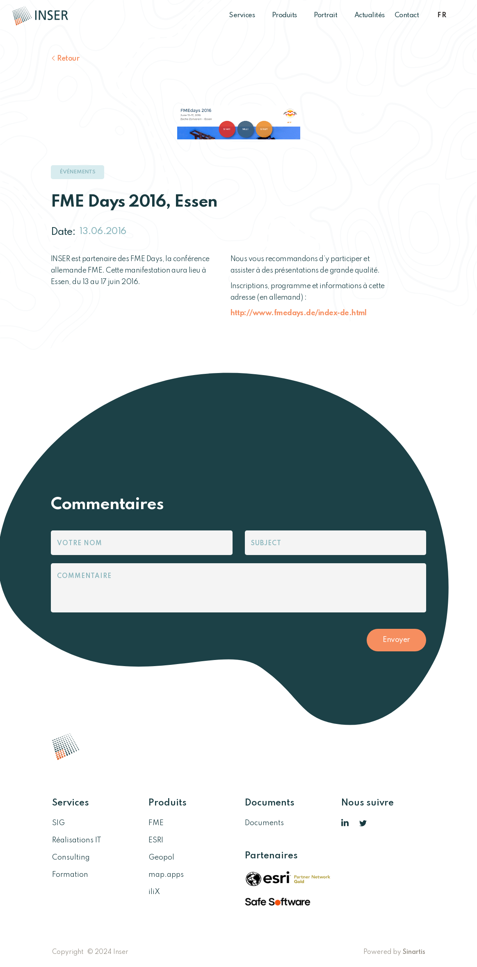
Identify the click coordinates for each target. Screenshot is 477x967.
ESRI (155, 840)
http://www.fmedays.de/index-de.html (299, 313)
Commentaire (84, 576)
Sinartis (414, 952)
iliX (154, 892)
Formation (70, 874)
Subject (266, 543)
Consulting (71, 857)
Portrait (329, 15)
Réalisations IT (76, 840)
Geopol (161, 857)
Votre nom (79, 543)
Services (245, 15)
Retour (68, 58)
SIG (58, 823)
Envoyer (396, 640)
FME (156, 823)
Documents (264, 823)
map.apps (166, 874)
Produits (288, 15)
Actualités (369, 15)
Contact (407, 15)
